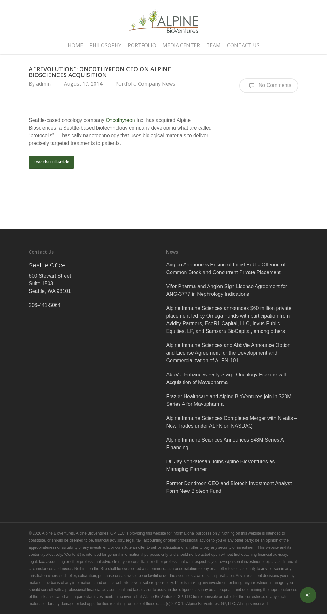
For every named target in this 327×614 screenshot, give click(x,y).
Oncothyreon (120, 120)
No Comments (268, 86)
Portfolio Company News (145, 83)
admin (43, 83)
